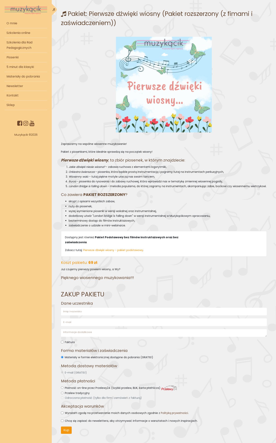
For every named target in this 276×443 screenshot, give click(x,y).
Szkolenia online (18, 33)
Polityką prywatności (174, 413)
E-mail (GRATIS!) (76, 372)
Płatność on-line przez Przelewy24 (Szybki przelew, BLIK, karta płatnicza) (121, 388)
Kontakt (13, 95)
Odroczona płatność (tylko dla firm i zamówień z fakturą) (103, 398)
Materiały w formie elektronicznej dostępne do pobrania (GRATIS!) (109, 357)
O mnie (12, 23)
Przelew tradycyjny (77, 393)
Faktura (70, 342)
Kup (66, 430)
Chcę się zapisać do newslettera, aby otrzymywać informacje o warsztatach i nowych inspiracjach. (131, 421)
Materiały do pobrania (23, 76)
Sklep (11, 105)
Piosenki (13, 57)
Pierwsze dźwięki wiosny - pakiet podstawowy (113, 250)
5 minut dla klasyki (20, 67)
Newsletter (15, 86)
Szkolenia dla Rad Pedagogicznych (19, 45)
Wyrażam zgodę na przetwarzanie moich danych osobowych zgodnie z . (127, 413)
